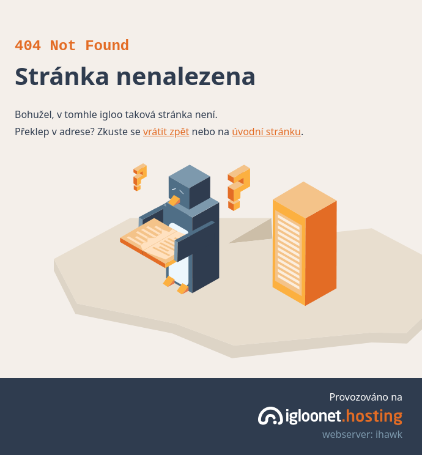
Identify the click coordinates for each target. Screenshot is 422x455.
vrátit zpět (166, 131)
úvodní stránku (266, 131)
